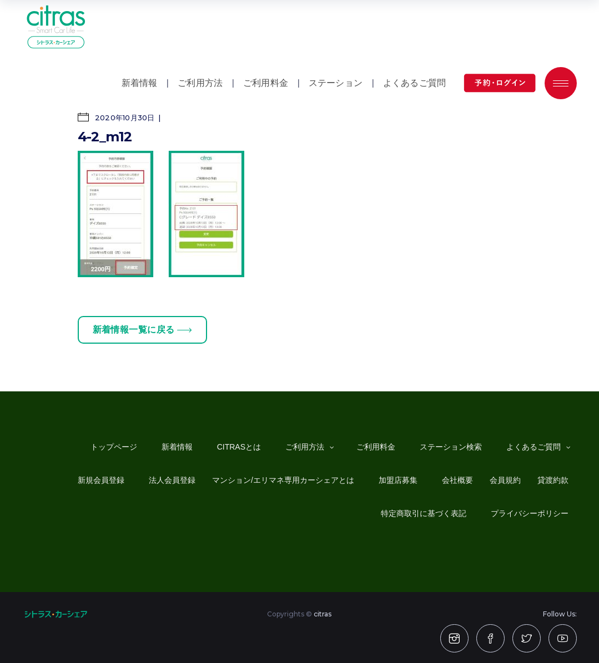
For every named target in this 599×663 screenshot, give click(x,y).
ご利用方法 (200, 83)
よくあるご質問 (414, 83)
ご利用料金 (265, 83)
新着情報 (140, 83)
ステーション (336, 83)
